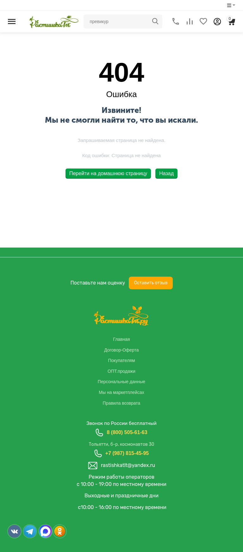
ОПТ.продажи (121, 371)
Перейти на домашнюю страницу (108, 173)
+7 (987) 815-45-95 (127, 453)
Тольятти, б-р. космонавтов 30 (121, 444)
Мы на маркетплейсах (121, 392)
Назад (166, 173)
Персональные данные (121, 381)
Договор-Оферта (121, 350)
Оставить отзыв (150, 282)
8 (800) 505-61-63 (127, 432)
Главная (121, 339)
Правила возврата (121, 403)
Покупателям (121, 360)
